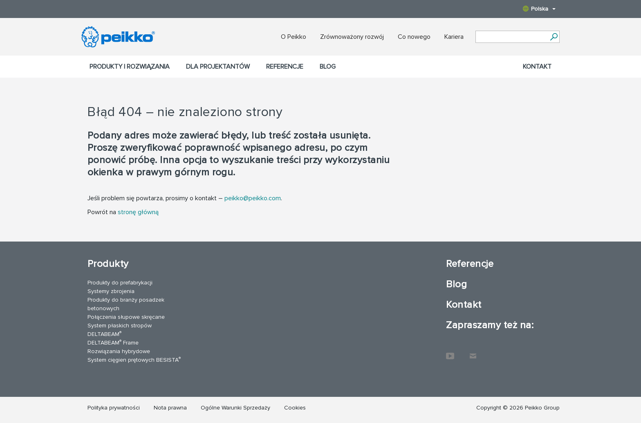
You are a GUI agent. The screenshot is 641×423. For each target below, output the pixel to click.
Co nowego (414, 37)
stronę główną (138, 212)
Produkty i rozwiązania (130, 67)
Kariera (454, 37)
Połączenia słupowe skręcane (126, 316)
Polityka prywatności (113, 407)
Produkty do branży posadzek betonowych (125, 304)
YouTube (450, 352)
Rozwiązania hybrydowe (118, 351)
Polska (539, 8)
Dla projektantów (218, 67)
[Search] (554, 37)
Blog (328, 67)
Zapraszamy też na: (489, 325)
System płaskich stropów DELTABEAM (119, 330)
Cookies (295, 407)
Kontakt (537, 67)
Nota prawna (170, 407)
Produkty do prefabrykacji (119, 282)
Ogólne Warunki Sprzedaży (235, 407)
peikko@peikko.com (252, 198)
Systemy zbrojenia (110, 291)
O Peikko (293, 37)
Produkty (108, 264)
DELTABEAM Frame (113, 342)
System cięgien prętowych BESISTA (134, 359)
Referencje (284, 67)
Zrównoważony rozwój (352, 37)
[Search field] (511, 37)
